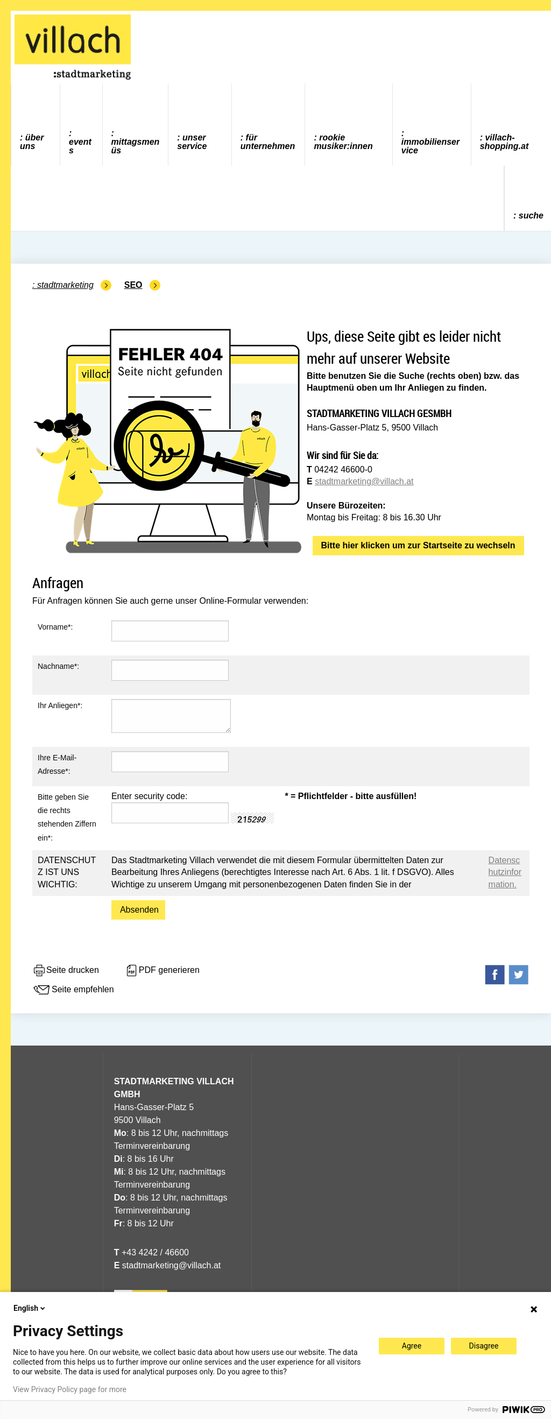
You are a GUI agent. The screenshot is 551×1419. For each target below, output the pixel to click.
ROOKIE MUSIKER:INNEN (343, 142)
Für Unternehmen (268, 142)
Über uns (32, 142)
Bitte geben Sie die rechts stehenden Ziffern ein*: (67, 817)
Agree (411, 1346)
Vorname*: (55, 627)
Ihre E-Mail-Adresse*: (57, 764)
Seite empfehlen (73, 990)
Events (80, 146)
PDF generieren (162, 971)
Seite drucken (65, 971)
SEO (133, 285)
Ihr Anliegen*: (60, 705)
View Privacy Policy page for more (69, 1389)
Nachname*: (58, 666)
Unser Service (192, 142)
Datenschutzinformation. (505, 872)
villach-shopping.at (504, 142)
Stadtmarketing (65, 285)
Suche (531, 215)
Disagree (484, 1346)
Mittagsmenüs (135, 146)
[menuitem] (35, 124)
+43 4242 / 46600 (151, 1252)
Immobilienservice (430, 146)
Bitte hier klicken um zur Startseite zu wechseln (418, 545)
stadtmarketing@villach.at (364, 481)
